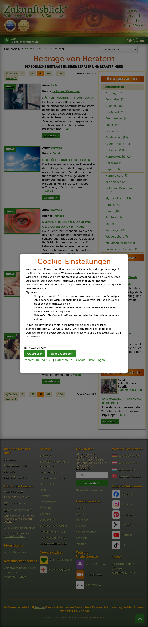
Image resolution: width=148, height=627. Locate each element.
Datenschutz (63, 360)
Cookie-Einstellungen (90, 360)
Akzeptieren (35, 353)
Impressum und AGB (37, 360)
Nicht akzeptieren (61, 353)
